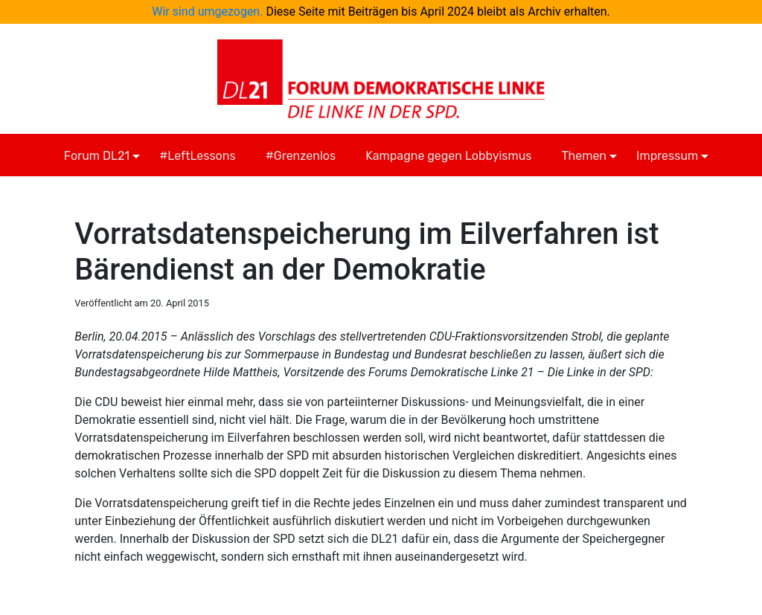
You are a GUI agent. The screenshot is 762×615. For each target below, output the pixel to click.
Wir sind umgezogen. (207, 11)
